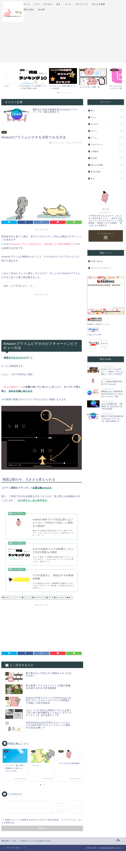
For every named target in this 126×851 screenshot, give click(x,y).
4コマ (37, 4)
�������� (118, 308)
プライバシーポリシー (101, 268)
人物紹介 (107, 151)
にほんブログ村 (94, 335)
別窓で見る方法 (38, 597)
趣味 (69, 597)
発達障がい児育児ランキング (98, 324)
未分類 (41, 9)
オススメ (26, 597)
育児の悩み (29, 9)
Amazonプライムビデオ (11, 597)
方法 (49, 597)
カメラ (68, 4)
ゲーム (27, 4)
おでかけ (48, 4)
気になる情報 (98, 4)
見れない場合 (59, 597)
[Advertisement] (63, 44)
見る (58, 4)
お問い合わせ (97, 261)
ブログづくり (81, 4)
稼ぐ (107, 110)
